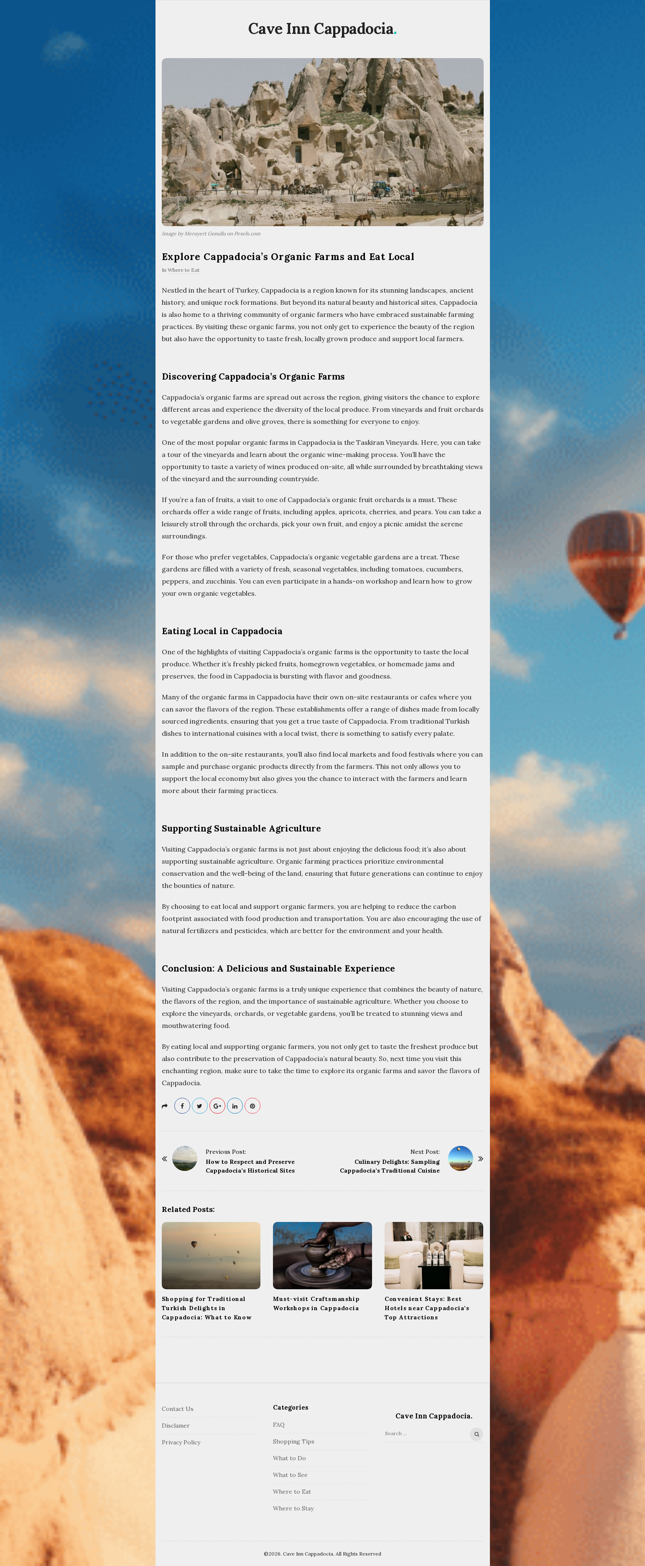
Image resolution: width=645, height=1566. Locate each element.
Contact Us (178, 1409)
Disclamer (176, 1425)
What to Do (289, 1458)
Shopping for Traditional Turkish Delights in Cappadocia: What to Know (207, 1308)
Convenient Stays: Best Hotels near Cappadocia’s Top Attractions (427, 1308)
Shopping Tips (293, 1441)
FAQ (279, 1424)
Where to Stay (293, 1508)
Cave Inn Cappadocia (321, 28)
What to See (290, 1475)
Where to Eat (183, 270)
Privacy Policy (181, 1442)
